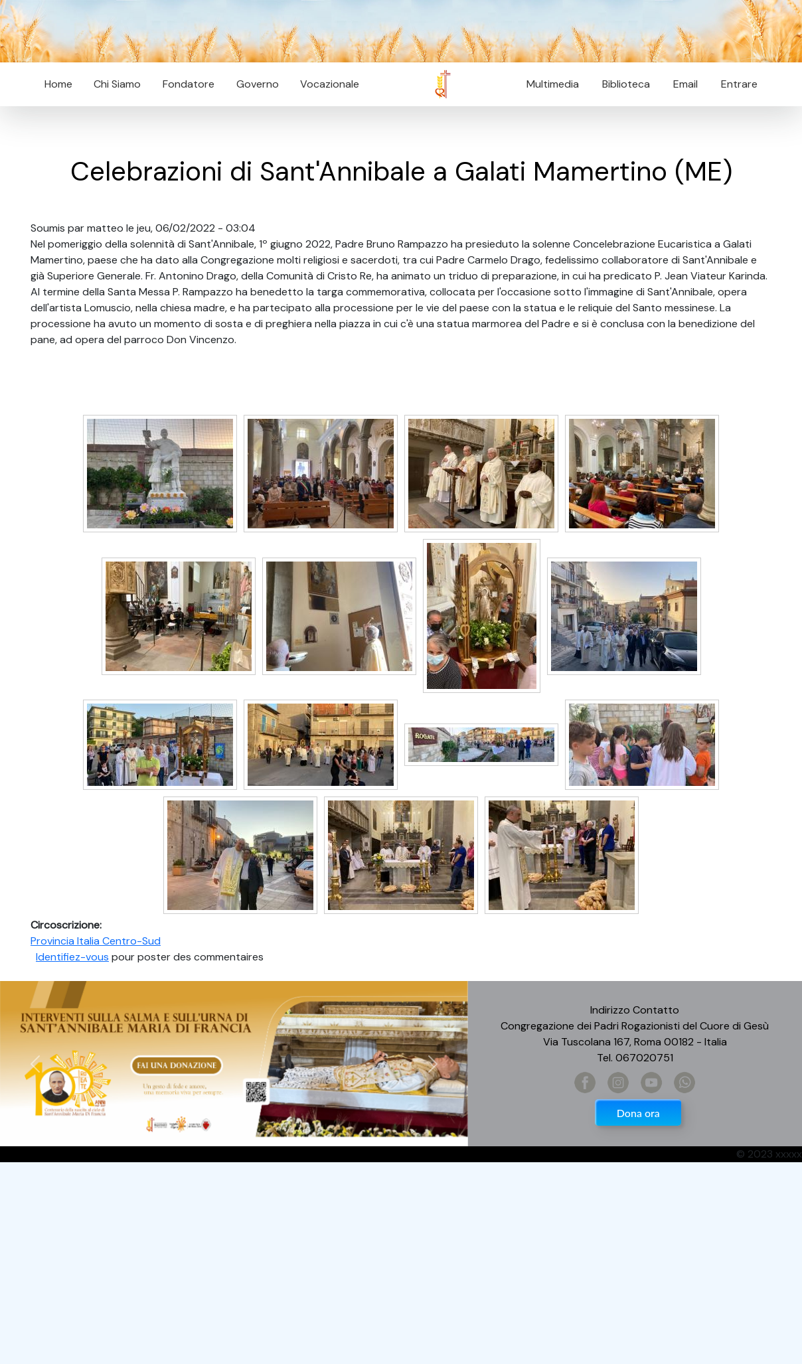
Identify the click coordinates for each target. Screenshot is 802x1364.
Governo (257, 84)
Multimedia (552, 84)
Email (681, 84)
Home (58, 84)
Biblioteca (626, 84)
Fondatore (188, 84)
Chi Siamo (117, 84)
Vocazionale (329, 84)
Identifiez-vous (72, 957)
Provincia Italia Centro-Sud (96, 941)
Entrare (739, 84)
